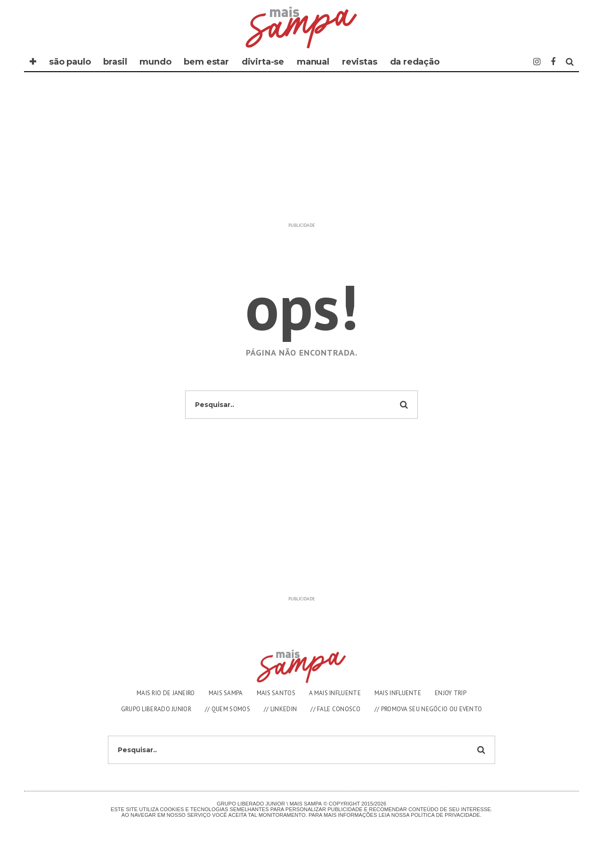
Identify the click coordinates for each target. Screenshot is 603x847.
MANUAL (313, 62)
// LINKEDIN (280, 709)
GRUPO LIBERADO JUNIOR (156, 709)
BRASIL (115, 62)
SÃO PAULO (69, 62)
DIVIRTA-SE (263, 62)
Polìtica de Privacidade (445, 815)
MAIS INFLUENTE (398, 693)
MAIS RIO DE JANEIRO (166, 693)
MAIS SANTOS (276, 693)
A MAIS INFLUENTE (335, 693)
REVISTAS (359, 62)
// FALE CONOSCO (335, 709)
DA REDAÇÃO (415, 62)
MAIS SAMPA (226, 693)
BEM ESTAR (206, 62)
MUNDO (155, 62)
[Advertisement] (301, 152)
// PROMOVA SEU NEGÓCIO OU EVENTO (428, 709)
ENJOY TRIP (450, 693)
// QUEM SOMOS (227, 709)
